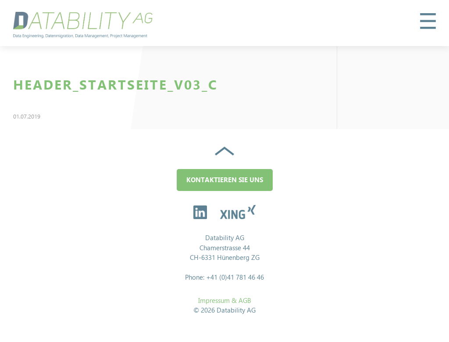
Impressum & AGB (224, 300)
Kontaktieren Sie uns (224, 180)
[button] (428, 21)
